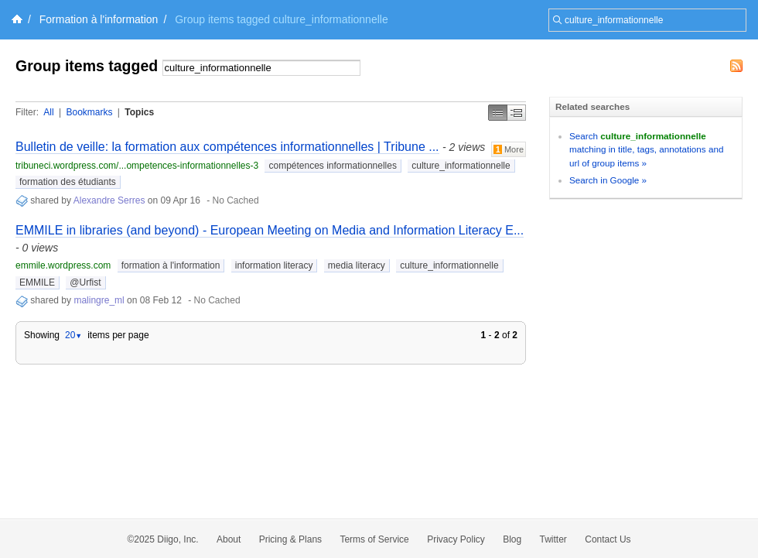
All (48, 112)
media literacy (356, 265)
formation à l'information (170, 265)
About (229, 539)
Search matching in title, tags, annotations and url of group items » (646, 149)
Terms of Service (374, 539)
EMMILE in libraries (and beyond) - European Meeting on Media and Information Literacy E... (269, 230)
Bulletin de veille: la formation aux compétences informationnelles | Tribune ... (227, 146)
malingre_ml (100, 300)
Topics (139, 112)
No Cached (236, 200)
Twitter (553, 539)
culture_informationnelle (460, 165)
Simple (497, 112)
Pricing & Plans (290, 539)
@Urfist (85, 282)
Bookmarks (89, 112)
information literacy (274, 265)
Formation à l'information (99, 19)
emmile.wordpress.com (63, 265)
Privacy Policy (456, 539)
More (508, 149)
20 (73, 335)
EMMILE (37, 282)
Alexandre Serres (109, 200)
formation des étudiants (67, 181)
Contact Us (607, 539)
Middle (516, 112)
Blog (512, 539)
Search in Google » (608, 180)
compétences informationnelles (332, 165)
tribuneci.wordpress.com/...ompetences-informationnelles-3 (136, 165)
